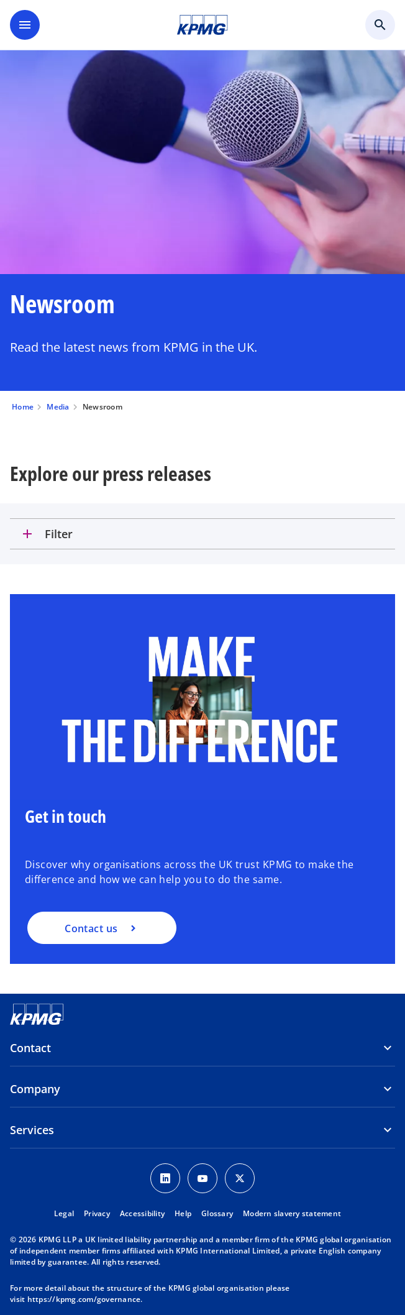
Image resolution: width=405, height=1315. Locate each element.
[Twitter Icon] (240, 1178)
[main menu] (25, 25)
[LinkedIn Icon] (165, 1178)
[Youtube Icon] (202, 1178)
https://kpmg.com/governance (84, 1299)
